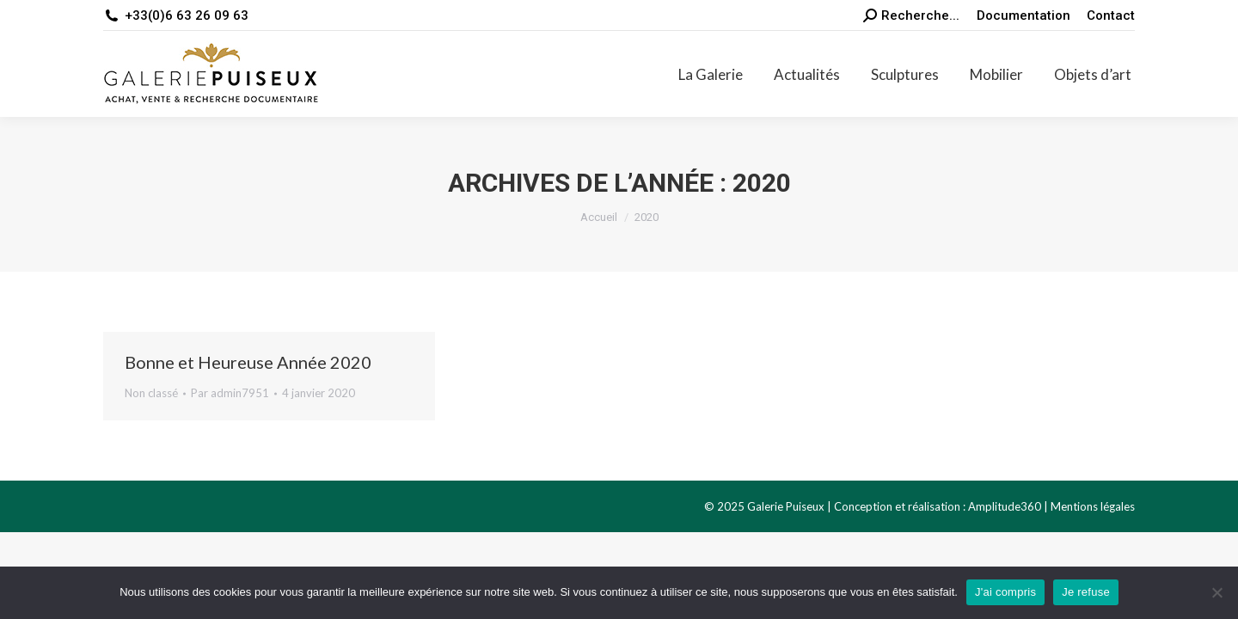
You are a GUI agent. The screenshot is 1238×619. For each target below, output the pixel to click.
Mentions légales (1093, 506)
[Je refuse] (1216, 592)
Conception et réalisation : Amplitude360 (937, 506)
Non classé (151, 393)
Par (230, 393)
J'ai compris (1005, 591)
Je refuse (1086, 591)
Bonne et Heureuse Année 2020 (248, 362)
